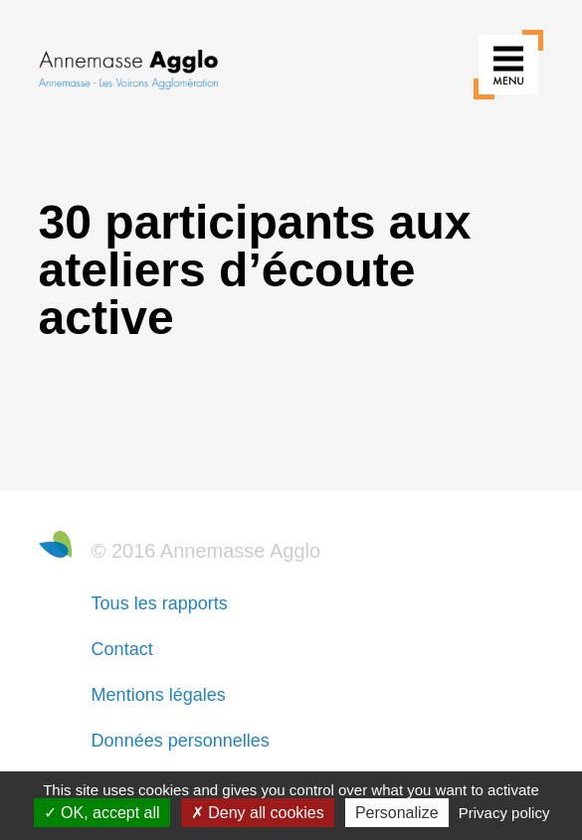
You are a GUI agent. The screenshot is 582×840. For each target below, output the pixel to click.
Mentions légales (159, 695)
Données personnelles (181, 741)
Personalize (397, 812)
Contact (122, 649)
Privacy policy (504, 812)
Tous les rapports (160, 603)
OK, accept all (102, 812)
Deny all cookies (257, 812)
